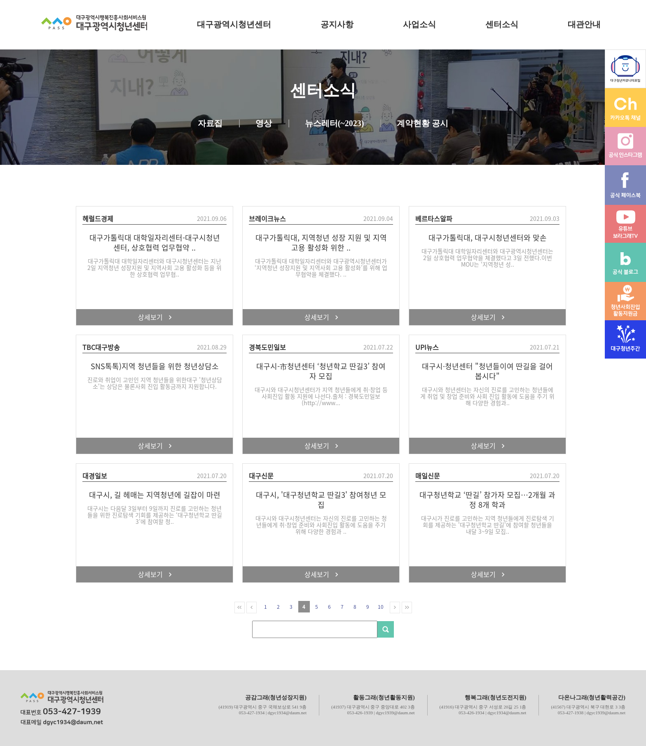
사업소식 (419, 24)
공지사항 (337, 24)
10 (381, 606)
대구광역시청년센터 (234, 24)
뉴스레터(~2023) (334, 123)
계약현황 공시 (422, 123)
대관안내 (584, 24)
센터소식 (501, 24)
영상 (263, 123)
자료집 (210, 123)
